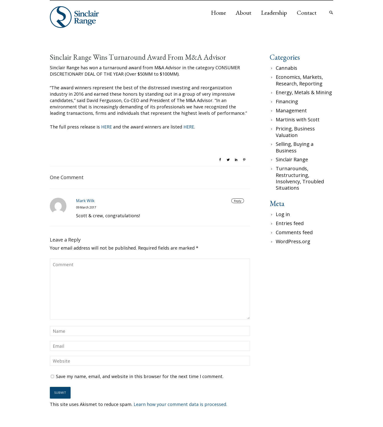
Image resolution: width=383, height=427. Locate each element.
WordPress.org (293, 241)
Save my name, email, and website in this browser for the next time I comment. (139, 376)
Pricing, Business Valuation (295, 131)
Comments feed (294, 232)
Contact (307, 12)
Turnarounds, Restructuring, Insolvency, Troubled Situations (300, 178)
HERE (106, 127)
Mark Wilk (85, 200)
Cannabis (286, 68)
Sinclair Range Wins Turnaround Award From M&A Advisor (138, 57)
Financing (287, 101)
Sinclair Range (292, 159)
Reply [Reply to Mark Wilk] (237, 201)
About (243, 12)
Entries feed (290, 223)
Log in (283, 214)
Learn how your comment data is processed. (180, 404)
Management (291, 110)
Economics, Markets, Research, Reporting (299, 80)
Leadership (274, 12)
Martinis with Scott (297, 119)
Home (218, 12)
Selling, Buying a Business (294, 147)
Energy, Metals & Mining (304, 92)
